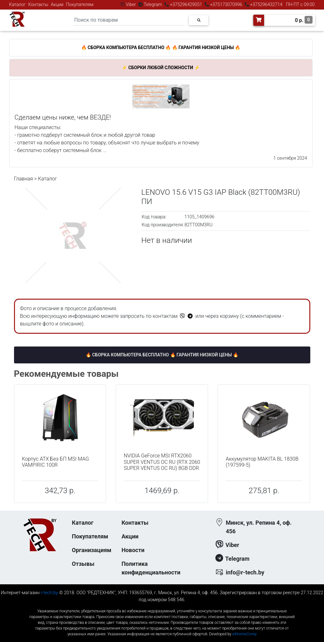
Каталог (17, 4)
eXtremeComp (244, 634)
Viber (131, 4)
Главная (23, 179)
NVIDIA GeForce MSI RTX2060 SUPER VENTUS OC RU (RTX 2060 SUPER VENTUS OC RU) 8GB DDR (162, 462)
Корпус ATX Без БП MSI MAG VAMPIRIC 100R (55, 462)
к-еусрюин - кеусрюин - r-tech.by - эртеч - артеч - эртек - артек (162, 606)
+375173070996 (225, 4)
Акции (57, 4)
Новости (132, 550)
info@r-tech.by (245, 572)
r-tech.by (49, 592)
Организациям (92, 550)
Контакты (38, 4)
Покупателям (79, 4)
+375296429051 (186, 4)
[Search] (128, 20)
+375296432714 (266, 4)
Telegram (153, 4)
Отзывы (83, 563)
